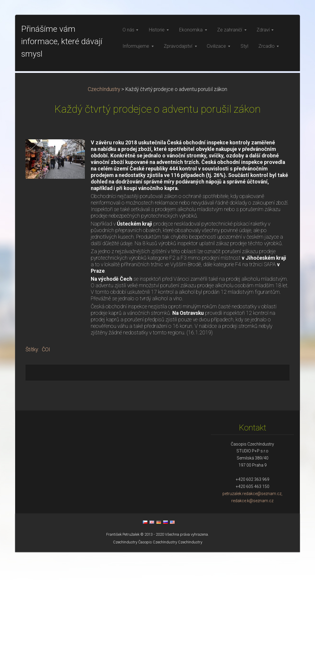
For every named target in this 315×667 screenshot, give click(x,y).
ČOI (46, 464)
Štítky (32, 464)
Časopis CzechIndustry (157, 657)
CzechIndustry (104, 204)
